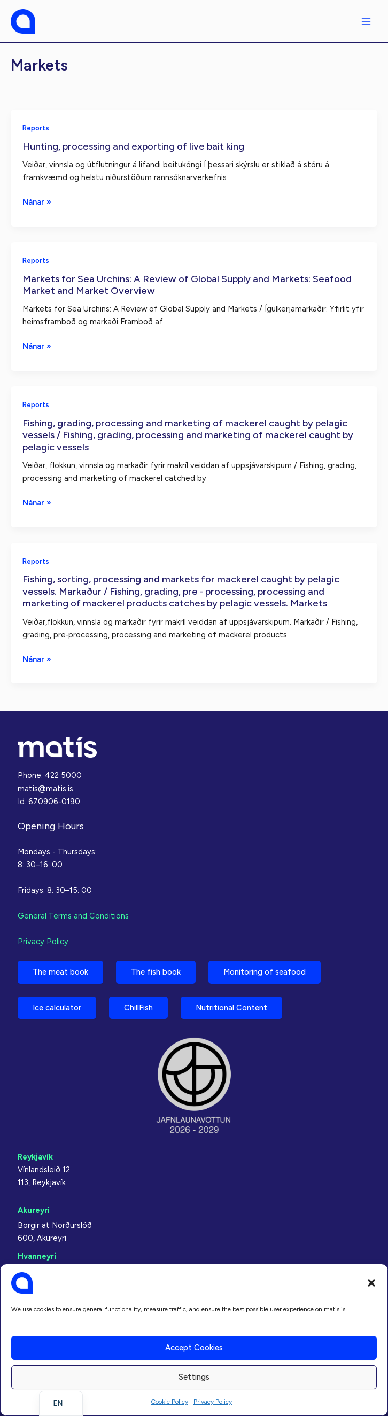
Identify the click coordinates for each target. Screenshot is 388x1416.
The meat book (60, 972)
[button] (371, 1283)
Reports (35, 128)
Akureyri (34, 1210)
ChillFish (138, 1008)
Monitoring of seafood (264, 972)
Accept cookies (194, 1347)
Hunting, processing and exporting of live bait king (133, 146)
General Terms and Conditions (73, 916)
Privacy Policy (212, 1401)
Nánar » (36, 202)
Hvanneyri (37, 1256)
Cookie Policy (169, 1401)
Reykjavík (35, 1157)
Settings (194, 1377)
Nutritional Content (231, 1008)
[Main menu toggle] (366, 21)
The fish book (156, 972)
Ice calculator (57, 1008)
